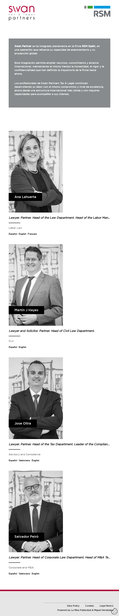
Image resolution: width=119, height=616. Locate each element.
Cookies (89, 605)
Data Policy (73, 605)
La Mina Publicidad (81, 610)
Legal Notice (106, 605)
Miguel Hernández (103, 610)
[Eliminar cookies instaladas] (114, 611)
